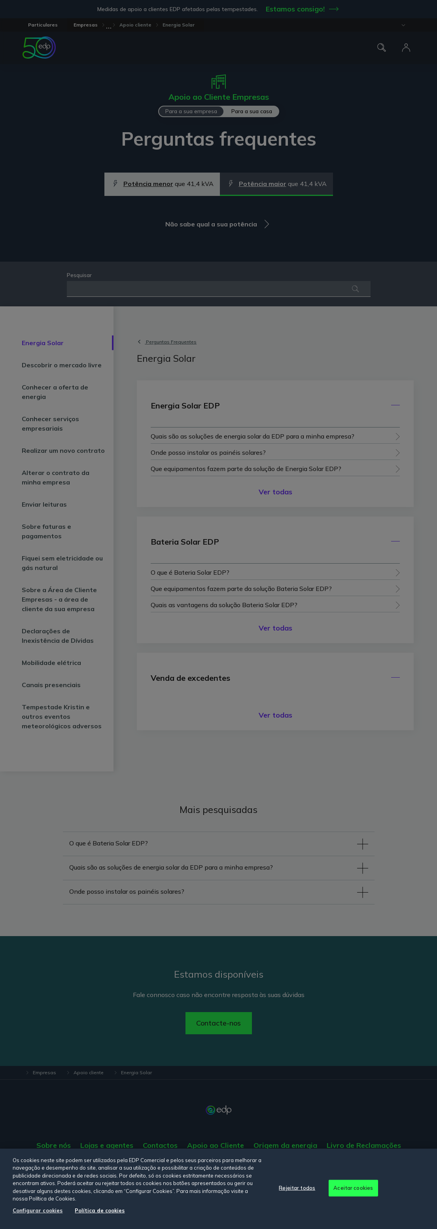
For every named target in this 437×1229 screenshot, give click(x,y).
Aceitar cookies (353, 1188)
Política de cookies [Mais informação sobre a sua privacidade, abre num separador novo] (100, 1210)
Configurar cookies (37, 1210)
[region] (218, 1189)
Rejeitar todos (297, 1188)
